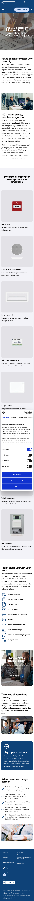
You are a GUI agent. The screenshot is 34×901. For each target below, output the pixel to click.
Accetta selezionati (17, 481)
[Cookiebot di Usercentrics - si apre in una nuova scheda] (24, 412)
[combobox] (8, 2)
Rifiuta (17, 487)
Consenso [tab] (5, 417)
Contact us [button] (17, 676)
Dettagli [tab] (14, 417)
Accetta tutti (17, 475)
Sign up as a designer (15, 752)
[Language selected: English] (30, 3)
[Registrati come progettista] (6, 746)
